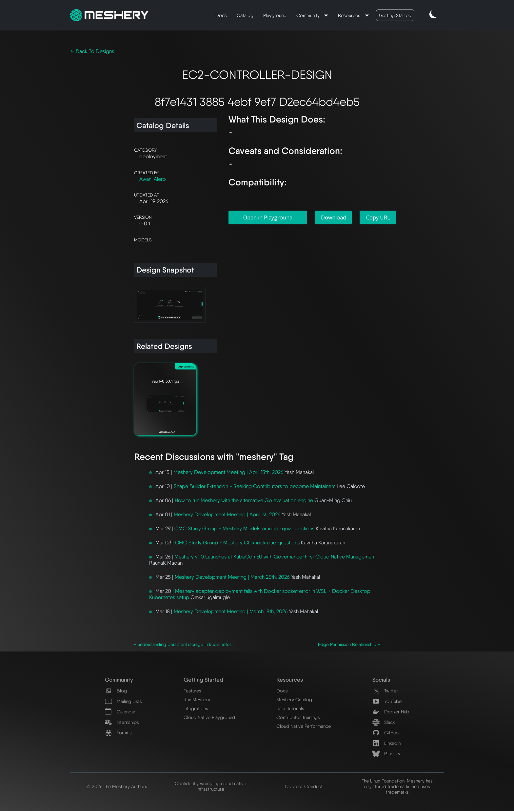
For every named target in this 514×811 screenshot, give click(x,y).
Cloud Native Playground (209, 717)
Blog (116, 690)
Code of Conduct (304, 786)
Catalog (245, 15)
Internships (122, 722)
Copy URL (378, 217)
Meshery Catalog (294, 699)
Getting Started (395, 15)
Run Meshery (197, 699)
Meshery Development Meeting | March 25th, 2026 (232, 577)
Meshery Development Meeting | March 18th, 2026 (230, 611)
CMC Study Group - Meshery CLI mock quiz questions (237, 542)
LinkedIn (386, 743)
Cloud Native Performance (303, 726)
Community (308, 15)
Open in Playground (267, 217)
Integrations (196, 708)
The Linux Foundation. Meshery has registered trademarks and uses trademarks (397, 786)
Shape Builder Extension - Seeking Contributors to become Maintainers (254, 486)
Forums (118, 732)
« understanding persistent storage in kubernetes (182, 644)
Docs (221, 15)
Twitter (385, 690)
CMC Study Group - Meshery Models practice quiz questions (244, 528)
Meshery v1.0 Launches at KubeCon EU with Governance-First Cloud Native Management (275, 557)
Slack (383, 722)
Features (192, 690)
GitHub (385, 732)
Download (333, 217)
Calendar (120, 711)
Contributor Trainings (298, 717)
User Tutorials (290, 708)
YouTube (387, 701)
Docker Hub (390, 711)
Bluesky (386, 753)
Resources (350, 15)
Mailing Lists (123, 701)
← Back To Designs (92, 51)
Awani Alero (152, 179)
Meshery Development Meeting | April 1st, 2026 (227, 514)
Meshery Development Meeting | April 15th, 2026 (228, 472)
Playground (275, 15)
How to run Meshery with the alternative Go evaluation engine (244, 500)
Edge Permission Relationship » (349, 644)
